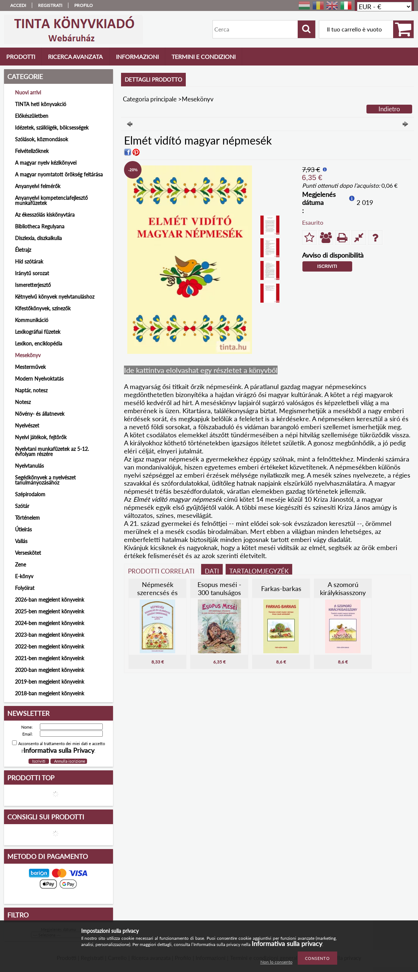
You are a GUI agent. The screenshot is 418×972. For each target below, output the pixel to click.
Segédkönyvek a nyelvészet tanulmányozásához (45, 480)
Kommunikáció (31, 320)
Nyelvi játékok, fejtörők (41, 437)
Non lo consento (276, 962)
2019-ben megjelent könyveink (49, 681)
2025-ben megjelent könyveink (49, 611)
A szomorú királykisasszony (343, 588)
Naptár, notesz (31, 390)
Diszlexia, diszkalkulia (38, 238)
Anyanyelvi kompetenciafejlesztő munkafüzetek (51, 200)
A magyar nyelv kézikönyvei (45, 163)
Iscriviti (327, 266)
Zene (20, 564)
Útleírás (23, 529)
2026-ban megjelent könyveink (49, 600)
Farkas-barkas (281, 588)
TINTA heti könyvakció (40, 104)
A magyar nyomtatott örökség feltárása (59, 174)
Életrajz (23, 250)
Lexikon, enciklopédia (38, 343)
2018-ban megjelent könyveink (49, 693)
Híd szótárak (29, 261)
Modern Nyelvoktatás (39, 378)
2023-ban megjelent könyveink (49, 635)
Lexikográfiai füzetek (37, 332)
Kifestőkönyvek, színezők (43, 308)
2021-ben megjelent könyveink (49, 658)
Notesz (23, 402)
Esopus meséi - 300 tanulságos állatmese (219, 592)
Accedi (18, 5)
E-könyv (24, 576)
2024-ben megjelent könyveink (49, 623)
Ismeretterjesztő (33, 285)
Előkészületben (31, 116)
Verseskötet (28, 553)
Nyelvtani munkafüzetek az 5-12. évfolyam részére (52, 451)
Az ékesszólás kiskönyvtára (45, 215)
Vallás (21, 541)
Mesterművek (30, 367)
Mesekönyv (28, 355)
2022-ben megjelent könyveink (49, 646)
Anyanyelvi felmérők (37, 186)
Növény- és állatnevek (39, 414)
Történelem (27, 518)
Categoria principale (150, 99)
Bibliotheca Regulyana (39, 226)
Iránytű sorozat (32, 273)
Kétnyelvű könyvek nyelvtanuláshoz (54, 297)
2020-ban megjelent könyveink (49, 670)
